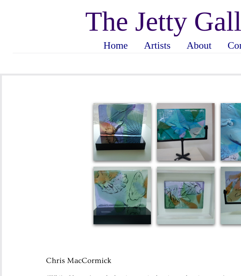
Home (115, 45)
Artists (157, 45)
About (199, 45)
